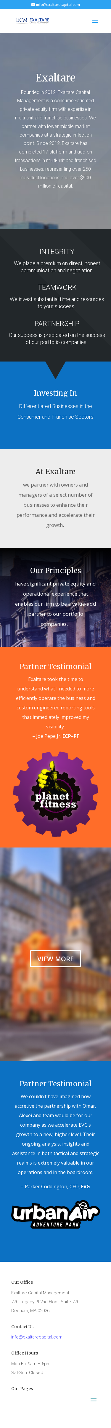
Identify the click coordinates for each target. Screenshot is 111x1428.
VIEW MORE (55, 958)
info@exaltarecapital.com (36, 1337)
